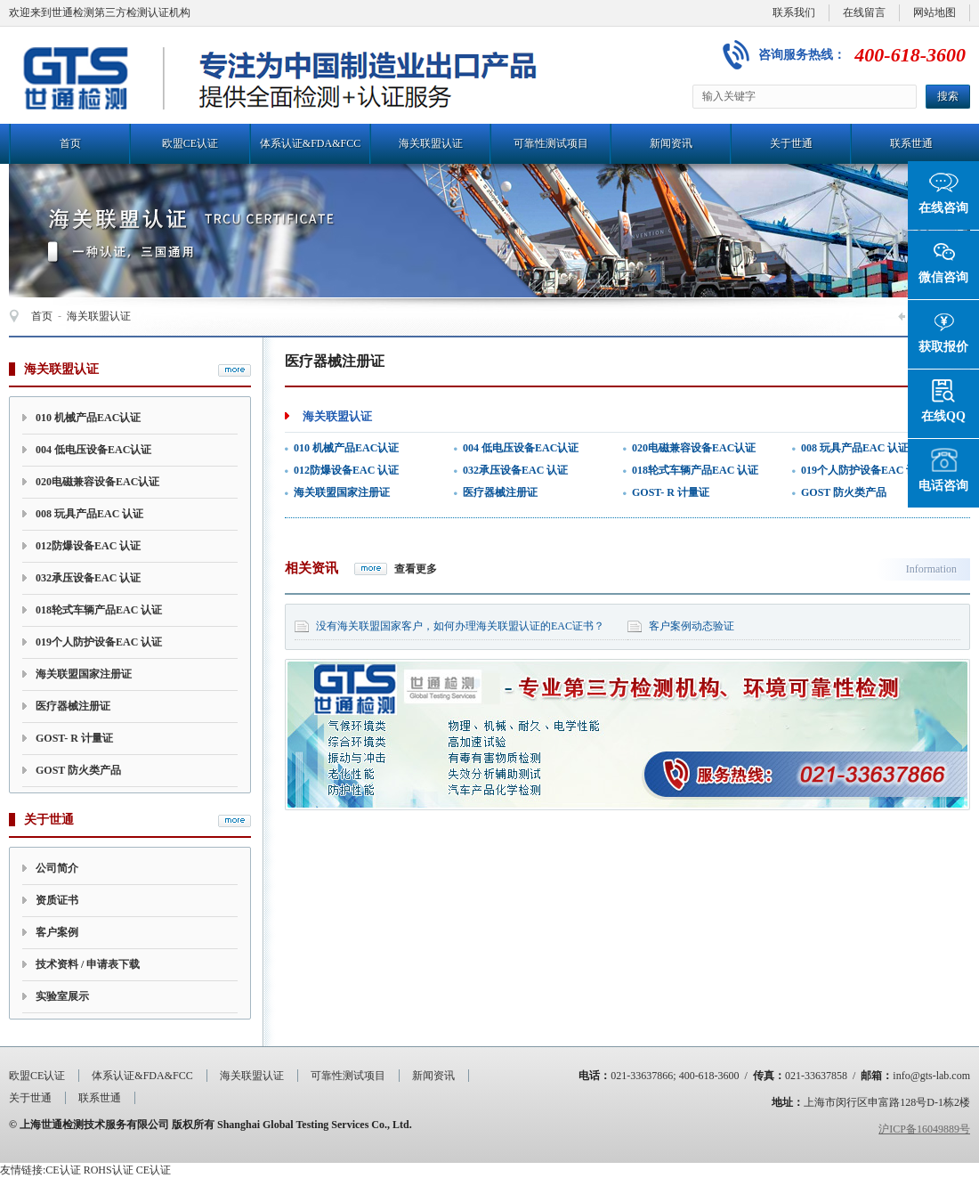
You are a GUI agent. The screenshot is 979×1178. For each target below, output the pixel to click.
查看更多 (415, 569)
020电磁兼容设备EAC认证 (97, 481)
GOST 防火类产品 (78, 770)
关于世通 (791, 143)
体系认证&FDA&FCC (310, 143)
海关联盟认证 (431, 143)
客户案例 (57, 932)
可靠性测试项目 (551, 143)
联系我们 (794, 12)
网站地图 (934, 12)
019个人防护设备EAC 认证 (99, 642)
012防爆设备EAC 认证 (88, 546)
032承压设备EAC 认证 (88, 578)
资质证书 (57, 900)
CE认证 (62, 1170)
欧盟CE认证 (190, 143)
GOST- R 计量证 (74, 738)
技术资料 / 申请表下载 (88, 964)
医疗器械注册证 (73, 706)
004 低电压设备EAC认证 (93, 449)
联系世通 (911, 143)
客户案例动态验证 (691, 626)
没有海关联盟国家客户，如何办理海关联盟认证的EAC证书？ (460, 626)
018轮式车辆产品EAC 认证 (99, 610)
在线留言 (864, 12)
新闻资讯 (671, 143)
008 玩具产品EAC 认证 (89, 514)
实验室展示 (62, 996)
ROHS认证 (109, 1170)
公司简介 (57, 868)
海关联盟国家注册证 (84, 674)
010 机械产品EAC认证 (88, 417)
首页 (70, 143)
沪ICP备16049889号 (924, 1129)
